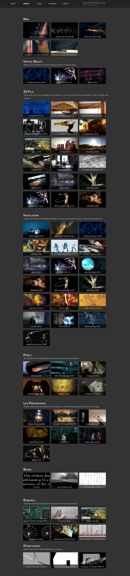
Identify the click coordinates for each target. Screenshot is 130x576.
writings (52, 4)
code (39, 4)
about (66, 4)
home (13, 4)
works (26, 4)
